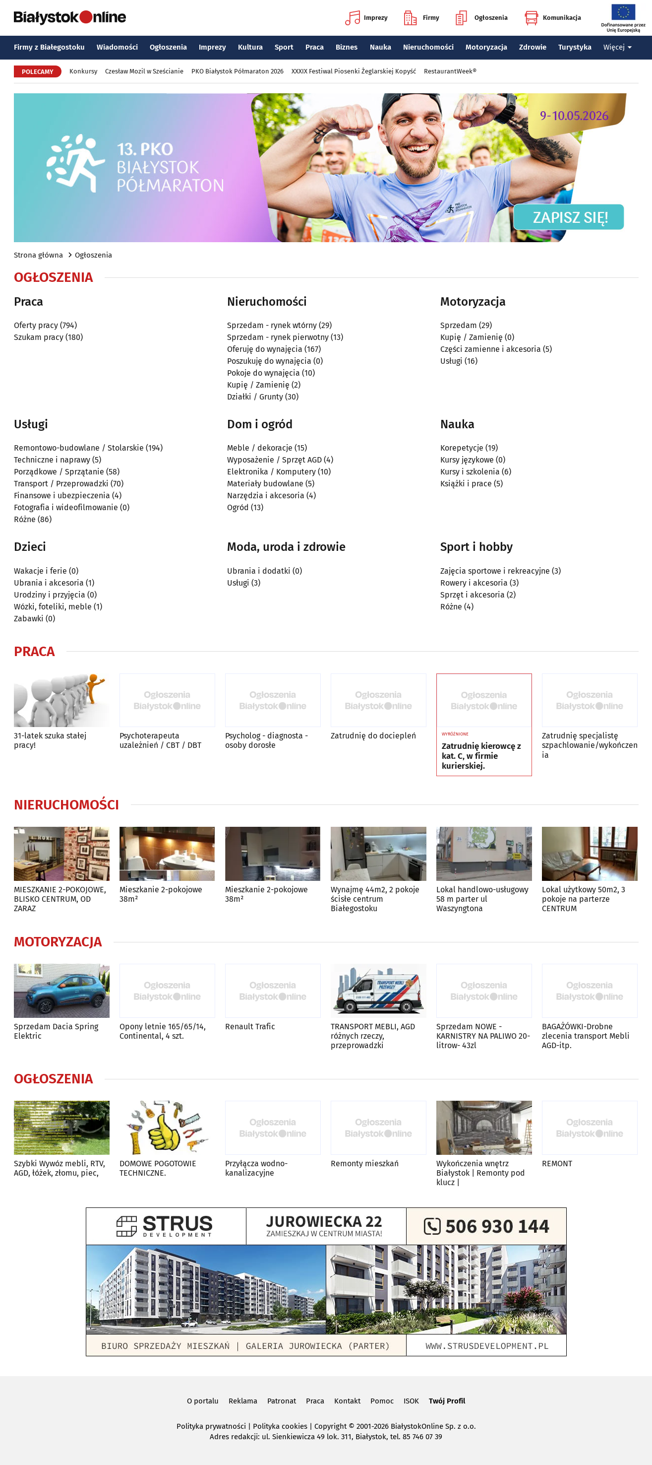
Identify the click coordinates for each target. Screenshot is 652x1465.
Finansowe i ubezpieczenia (62, 495)
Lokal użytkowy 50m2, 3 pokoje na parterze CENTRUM (583, 899)
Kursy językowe (467, 460)
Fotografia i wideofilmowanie (66, 507)
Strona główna (38, 255)
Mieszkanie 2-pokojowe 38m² (160, 894)
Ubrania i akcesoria (49, 583)
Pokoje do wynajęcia (263, 373)
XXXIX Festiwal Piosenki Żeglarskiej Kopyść (354, 71)
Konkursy (83, 71)
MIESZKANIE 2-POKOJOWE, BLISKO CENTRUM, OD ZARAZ (60, 899)
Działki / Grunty (255, 396)
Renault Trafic (250, 1026)
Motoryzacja (486, 47)
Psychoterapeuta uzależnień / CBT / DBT (160, 740)
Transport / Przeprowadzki (61, 483)
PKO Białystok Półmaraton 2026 (237, 71)
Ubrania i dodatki (259, 571)
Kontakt (347, 1401)
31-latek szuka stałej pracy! (50, 740)
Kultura (250, 47)
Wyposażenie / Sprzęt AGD (274, 460)
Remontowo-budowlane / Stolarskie (79, 448)
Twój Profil (447, 1401)
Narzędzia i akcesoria (265, 495)
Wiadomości (117, 47)
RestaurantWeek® (450, 71)
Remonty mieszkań (365, 1163)
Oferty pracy (36, 325)
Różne (25, 519)
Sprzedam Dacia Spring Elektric (56, 1031)
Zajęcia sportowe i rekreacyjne (495, 571)
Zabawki (29, 618)
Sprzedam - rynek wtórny (272, 325)
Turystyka (575, 47)
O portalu (203, 1401)
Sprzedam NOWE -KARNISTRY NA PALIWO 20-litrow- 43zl (483, 1036)
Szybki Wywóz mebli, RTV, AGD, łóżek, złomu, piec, (59, 1168)
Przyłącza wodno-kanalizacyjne (256, 1168)
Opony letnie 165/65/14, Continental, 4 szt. (162, 1031)
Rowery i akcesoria (474, 583)
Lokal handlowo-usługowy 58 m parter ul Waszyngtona (482, 899)
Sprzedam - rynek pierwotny (278, 337)
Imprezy (366, 17)
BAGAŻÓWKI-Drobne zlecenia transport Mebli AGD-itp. (586, 1036)
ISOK (411, 1401)
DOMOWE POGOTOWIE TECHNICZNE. (157, 1168)
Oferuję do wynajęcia (264, 349)
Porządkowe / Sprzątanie (59, 471)
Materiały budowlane (265, 483)
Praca (314, 47)
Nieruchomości (428, 47)
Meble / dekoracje (260, 448)
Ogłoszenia (482, 17)
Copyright (330, 1426)
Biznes (346, 47)
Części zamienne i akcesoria (490, 349)
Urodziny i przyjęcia (49, 594)
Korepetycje (461, 448)
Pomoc (382, 1401)
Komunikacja (552, 17)
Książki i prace (466, 483)
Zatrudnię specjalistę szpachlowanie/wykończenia (590, 745)
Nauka (380, 47)
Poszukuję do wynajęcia (269, 361)
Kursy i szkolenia (470, 471)
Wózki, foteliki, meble (53, 606)
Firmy (421, 17)
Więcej (617, 47)
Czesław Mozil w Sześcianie (144, 71)
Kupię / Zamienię (258, 385)
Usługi (451, 361)
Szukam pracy (38, 337)
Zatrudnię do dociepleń (373, 735)
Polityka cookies (280, 1426)
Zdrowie (532, 47)
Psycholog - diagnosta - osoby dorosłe (266, 740)
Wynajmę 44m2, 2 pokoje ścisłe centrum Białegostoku (375, 899)
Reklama (243, 1401)
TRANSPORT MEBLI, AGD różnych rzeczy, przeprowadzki (373, 1036)
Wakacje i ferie (40, 571)
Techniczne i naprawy (52, 460)
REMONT (557, 1163)
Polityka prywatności (211, 1426)
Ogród (238, 507)
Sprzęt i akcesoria (472, 594)
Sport (284, 47)
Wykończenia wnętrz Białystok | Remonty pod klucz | (480, 1173)
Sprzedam (458, 325)
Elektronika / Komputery (271, 471)
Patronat (281, 1401)
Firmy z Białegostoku (49, 47)
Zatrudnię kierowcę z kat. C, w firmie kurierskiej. (481, 756)
